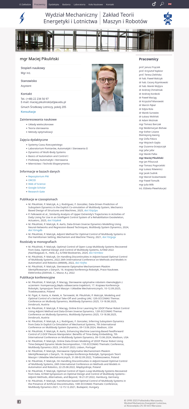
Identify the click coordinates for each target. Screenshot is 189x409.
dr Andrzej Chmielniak (151, 89)
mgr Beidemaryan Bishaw (152, 128)
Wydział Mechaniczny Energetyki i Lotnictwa (70, 18)
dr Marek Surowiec (149, 112)
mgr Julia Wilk (146, 184)
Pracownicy (148, 59)
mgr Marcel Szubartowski (152, 176)
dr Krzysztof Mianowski (151, 101)
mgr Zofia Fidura (148, 138)
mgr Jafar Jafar (147, 150)
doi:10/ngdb (35, 230)
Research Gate (36, 191)
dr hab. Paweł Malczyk (151, 78)
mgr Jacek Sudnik (148, 173)
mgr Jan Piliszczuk (148, 161)
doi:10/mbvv (96, 252)
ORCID (32, 180)
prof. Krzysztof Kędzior (151, 70)
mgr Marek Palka (148, 154)
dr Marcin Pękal (147, 105)
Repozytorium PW (38, 176)
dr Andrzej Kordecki (149, 93)
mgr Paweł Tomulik (149, 180)
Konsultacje (28, 111)
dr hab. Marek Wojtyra (151, 86)
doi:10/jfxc (81, 262)
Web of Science (37, 183)
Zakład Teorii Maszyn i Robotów (125, 18)
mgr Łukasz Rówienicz (151, 169)
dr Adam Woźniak (148, 120)
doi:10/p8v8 (54, 220)
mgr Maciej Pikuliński (151, 157)
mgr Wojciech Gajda (149, 142)
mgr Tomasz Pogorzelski (152, 165)
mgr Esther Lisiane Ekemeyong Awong (149, 133)
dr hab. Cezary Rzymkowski (153, 82)
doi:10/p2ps (91, 210)
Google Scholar (37, 187)
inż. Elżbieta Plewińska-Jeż (152, 188)
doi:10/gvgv (109, 237)
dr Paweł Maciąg (147, 97)
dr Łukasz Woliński (149, 116)
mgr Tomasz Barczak (150, 124)
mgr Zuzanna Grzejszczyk (152, 146)
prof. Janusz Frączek (149, 67)
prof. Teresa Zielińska (150, 74)
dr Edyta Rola (146, 109)
